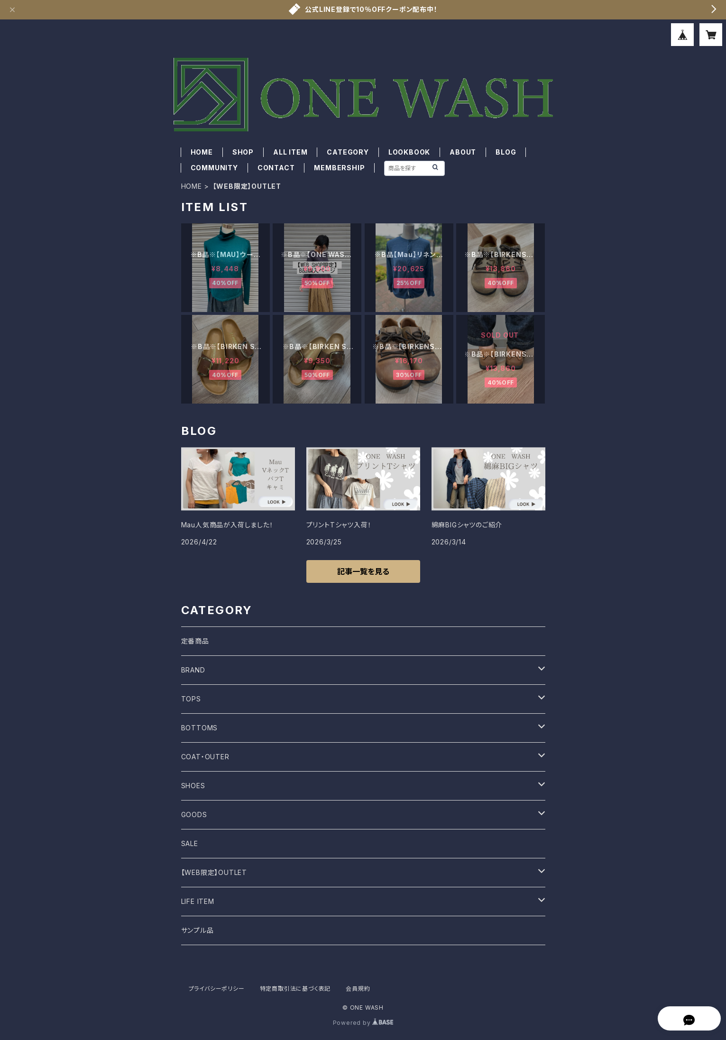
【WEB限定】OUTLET (214, 872)
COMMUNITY (214, 168)
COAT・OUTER (205, 757)
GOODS (194, 814)
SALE (189, 843)
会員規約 (358, 988)
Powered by (363, 1022)
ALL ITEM (290, 152)
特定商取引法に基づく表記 (295, 988)
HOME (202, 152)
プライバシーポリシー (217, 988)
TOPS (191, 699)
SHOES (193, 786)
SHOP (243, 152)
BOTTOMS (199, 728)
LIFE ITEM (197, 901)
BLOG (506, 152)
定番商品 (195, 641)
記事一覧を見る (363, 571)
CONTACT (276, 168)
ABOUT (463, 152)
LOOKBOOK (409, 152)
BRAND (193, 670)
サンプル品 (197, 930)
